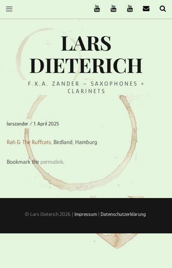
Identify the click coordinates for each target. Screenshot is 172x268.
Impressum (85, 214)
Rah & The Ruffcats (29, 141)
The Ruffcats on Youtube (94, 8)
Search (160, 8)
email (143, 8)
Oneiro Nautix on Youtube (127, 8)
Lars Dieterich (86, 53)
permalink (51, 162)
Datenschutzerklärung (123, 214)
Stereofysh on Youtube (110, 8)
